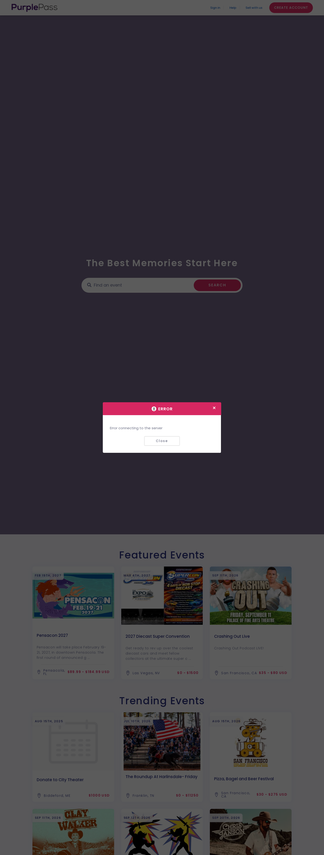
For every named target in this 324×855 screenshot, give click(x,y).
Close (162, 441)
